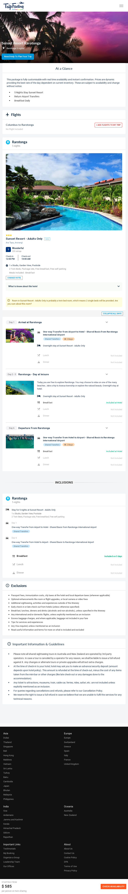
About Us (68, 848)
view (47, 239)
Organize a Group (11, 857)
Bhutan (6, 790)
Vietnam (7, 763)
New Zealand (70, 814)
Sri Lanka (7, 768)
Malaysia (7, 794)
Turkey (6, 772)
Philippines (8, 799)
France (67, 759)
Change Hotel (14, 278)
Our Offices (8, 866)
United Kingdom (71, 763)
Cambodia (8, 781)
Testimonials (9, 848)
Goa (5, 810)
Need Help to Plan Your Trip (18, 56)
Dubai (6, 737)
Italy (66, 755)
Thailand (7, 742)
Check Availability (113, 886)
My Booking (8, 853)
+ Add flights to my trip (108, 125)
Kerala (6, 823)
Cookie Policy (70, 857)
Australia (68, 810)
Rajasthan (8, 836)
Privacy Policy (70, 870)
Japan (6, 785)
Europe (67, 737)
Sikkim (6, 832)
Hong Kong (8, 755)
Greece (67, 746)
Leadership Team (11, 861)
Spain (66, 750)
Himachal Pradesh (12, 828)
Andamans (8, 814)
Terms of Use (70, 866)
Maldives (7, 759)
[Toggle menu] (121, 5)
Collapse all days (112, 314)
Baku (5, 777)
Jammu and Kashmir (13, 819)
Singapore (8, 746)
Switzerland (69, 742)
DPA (66, 861)
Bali (5, 750)
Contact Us (69, 853)
